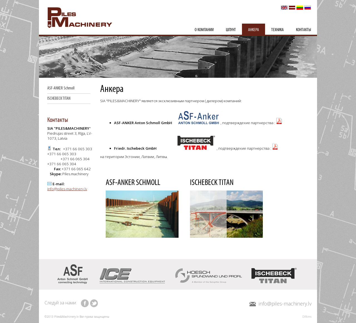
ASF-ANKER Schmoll (61, 88)
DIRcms (307, 317)
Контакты (303, 29)
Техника (277, 29)
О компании (204, 29)
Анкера (253, 29)
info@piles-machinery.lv (67, 188)
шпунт (231, 29)
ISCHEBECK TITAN (58, 98)
